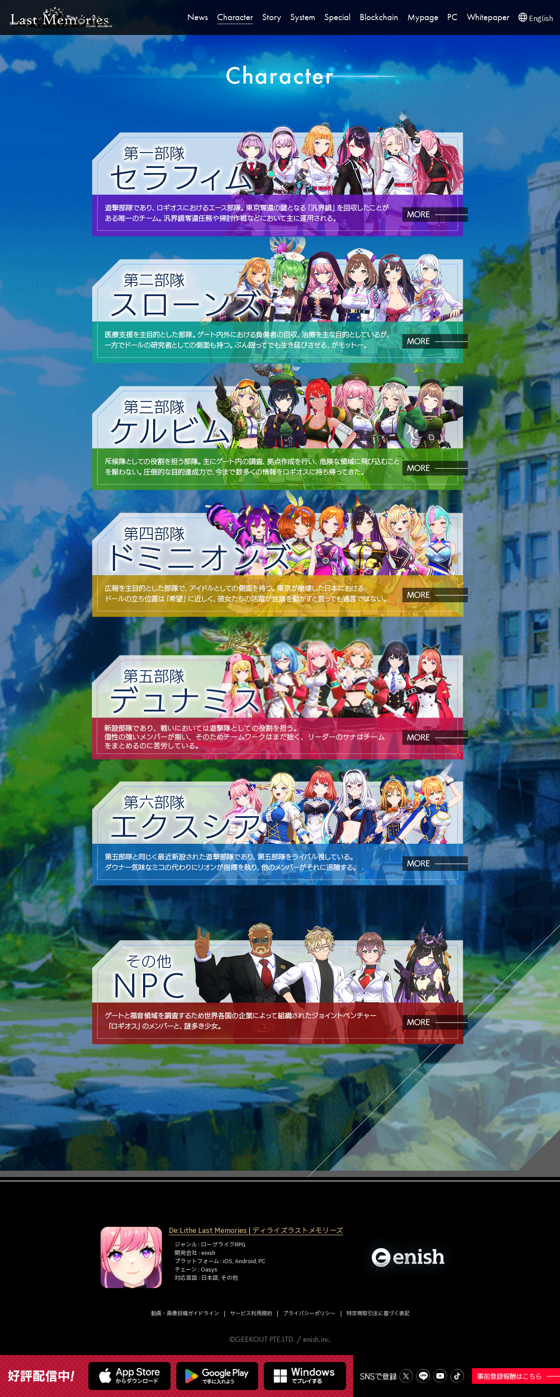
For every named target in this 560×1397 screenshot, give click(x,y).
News (197, 17)
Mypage (422, 17)
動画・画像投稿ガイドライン (185, 1313)
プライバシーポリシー (309, 1313)
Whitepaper (488, 17)
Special (337, 17)
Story (271, 17)
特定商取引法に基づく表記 (378, 1313)
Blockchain (379, 17)
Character (235, 17)
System (302, 17)
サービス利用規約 (251, 1313)
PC (452, 17)
